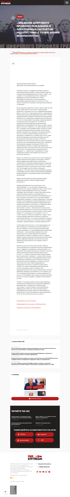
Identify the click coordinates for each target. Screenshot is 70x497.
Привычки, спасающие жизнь (43, 423)
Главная (12, 51)
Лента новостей (17, 342)
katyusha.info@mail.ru (44, 464)
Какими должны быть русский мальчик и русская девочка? (21, 423)
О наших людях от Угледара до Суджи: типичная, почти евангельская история (21, 417)
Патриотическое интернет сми (35, 460)
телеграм (21, 434)
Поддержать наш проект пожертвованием (29, 307)
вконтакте (42, 434)
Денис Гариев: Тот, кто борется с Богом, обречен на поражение (46, 417)
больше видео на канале (35, 398)
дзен (41, 440)
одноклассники (23, 440)
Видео (20, 16)
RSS (13, 477)
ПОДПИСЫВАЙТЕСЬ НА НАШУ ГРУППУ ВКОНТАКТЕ (31, 304)
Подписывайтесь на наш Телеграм (26, 301)
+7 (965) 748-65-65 (44, 467)
